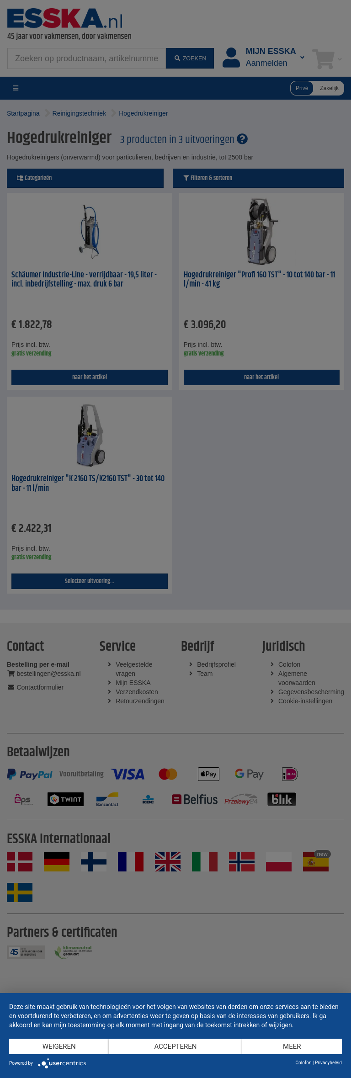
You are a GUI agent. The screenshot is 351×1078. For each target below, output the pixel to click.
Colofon (303, 1062)
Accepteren (175, 1046)
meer (292, 1046)
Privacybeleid (328, 1062)
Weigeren (59, 1046)
